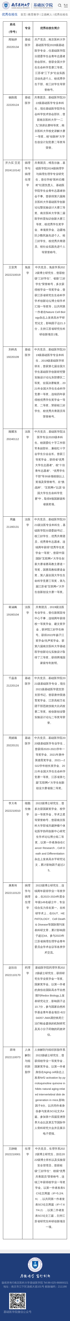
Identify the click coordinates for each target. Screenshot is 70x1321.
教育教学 (33, 14)
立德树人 (46, 14)
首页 (23, 14)
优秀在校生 (61, 14)
